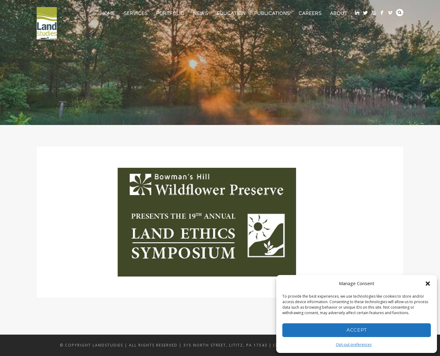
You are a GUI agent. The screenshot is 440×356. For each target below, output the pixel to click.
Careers (310, 13)
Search (399, 12)
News (200, 13)
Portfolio (170, 13)
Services (136, 13)
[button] (428, 284)
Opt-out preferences (354, 344)
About (338, 13)
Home (108, 13)
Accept (356, 330)
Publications (272, 13)
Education (231, 13)
